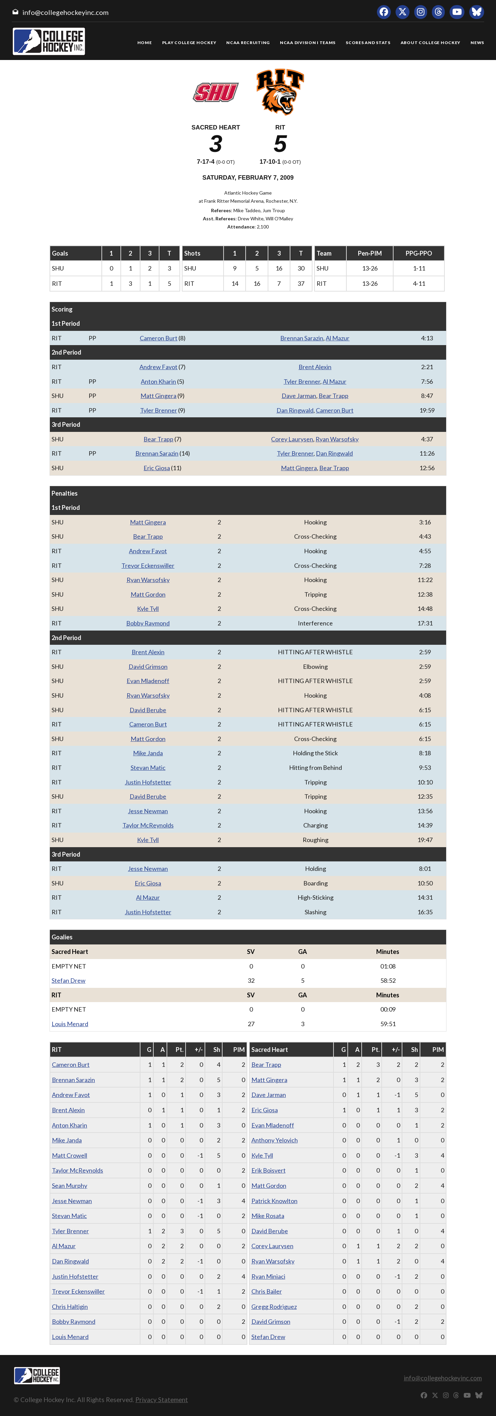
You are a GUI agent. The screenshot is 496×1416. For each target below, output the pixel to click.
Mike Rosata (267, 1215)
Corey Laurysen (292, 439)
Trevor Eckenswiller (147, 565)
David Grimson (148, 666)
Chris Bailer (266, 1291)
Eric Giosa (157, 468)
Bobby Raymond (148, 623)
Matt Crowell (69, 1155)
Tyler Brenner (302, 381)
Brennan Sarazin (301, 338)
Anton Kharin (158, 381)
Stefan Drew (68, 980)
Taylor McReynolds (148, 825)
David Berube (148, 710)
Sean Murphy (69, 1185)
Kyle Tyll (148, 608)
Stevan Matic (148, 767)
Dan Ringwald (294, 410)
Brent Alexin (315, 367)
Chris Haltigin (70, 1306)
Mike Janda (148, 753)
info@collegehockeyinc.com (65, 12)
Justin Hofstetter (148, 782)
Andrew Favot (158, 367)
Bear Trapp (333, 395)
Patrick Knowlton (274, 1200)
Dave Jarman (299, 395)
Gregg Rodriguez (274, 1306)
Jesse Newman (148, 811)
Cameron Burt (158, 338)
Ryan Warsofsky (337, 439)
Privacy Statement (161, 1399)
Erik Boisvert (268, 1170)
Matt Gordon (148, 594)
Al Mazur (337, 338)
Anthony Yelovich (274, 1140)
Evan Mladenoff (148, 680)
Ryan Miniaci (268, 1276)
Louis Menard (70, 1024)
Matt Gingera (158, 395)
